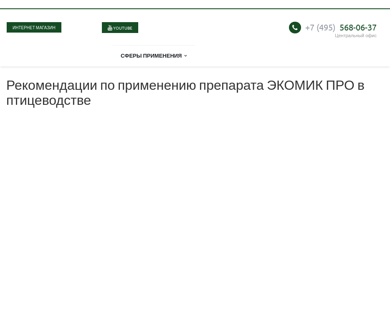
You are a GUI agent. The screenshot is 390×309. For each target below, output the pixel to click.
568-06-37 (341, 27)
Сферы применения (154, 55)
